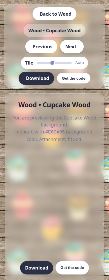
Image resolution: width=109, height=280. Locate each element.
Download (36, 266)
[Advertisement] (54, 201)
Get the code (72, 266)
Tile (29, 63)
